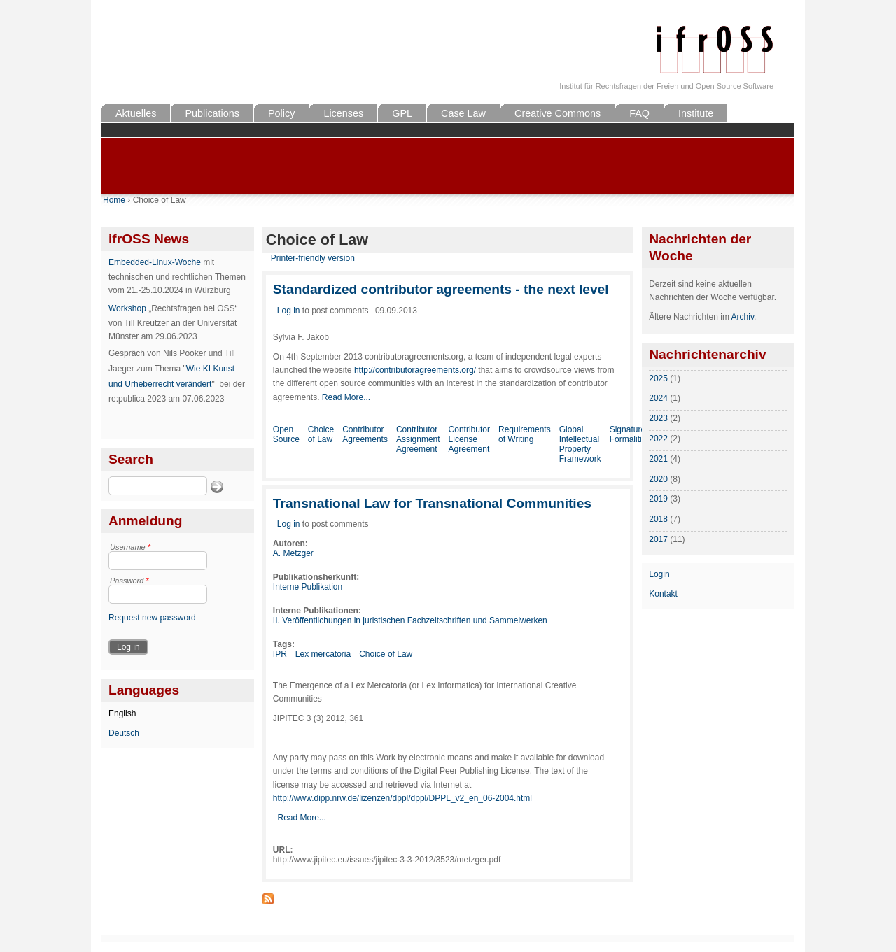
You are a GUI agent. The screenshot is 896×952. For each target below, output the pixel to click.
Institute (695, 113)
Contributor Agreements (365, 434)
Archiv (743, 317)
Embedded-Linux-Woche (154, 262)
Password (129, 580)
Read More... (346, 397)
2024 (658, 398)
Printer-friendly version (313, 258)
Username (130, 547)
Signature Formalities (630, 434)
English (122, 713)
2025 (658, 378)
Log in (288, 310)
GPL (402, 113)
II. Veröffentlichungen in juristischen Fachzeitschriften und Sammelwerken (410, 620)
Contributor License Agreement (469, 439)
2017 (658, 539)
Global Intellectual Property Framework (580, 444)
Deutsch (123, 733)
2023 (658, 418)
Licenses (343, 113)
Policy (281, 113)
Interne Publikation (307, 587)
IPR (280, 654)
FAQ (639, 113)
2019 (658, 499)
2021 (658, 459)
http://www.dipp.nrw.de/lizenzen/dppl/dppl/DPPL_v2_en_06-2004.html (402, 798)
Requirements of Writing (524, 434)
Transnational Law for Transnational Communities (432, 503)
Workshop (127, 308)
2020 (658, 479)
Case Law (463, 113)
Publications (212, 113)
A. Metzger (293, 553)
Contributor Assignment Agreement (418, 439)
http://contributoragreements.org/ (415, 370)
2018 (658, 519)
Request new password (152, 618)
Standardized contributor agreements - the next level (441, 289)
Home (114, 200)
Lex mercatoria (323, 654)
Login (659, 574)
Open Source (286, 434)
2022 (658, 438)
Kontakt (663, 594)
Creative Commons (557, 113)
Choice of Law (321, 434)
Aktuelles (135, 113)
